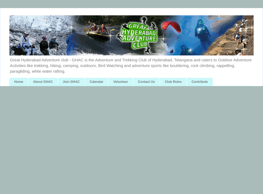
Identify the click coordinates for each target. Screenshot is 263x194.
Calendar (96, 82)
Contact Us (146, 82)
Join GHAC (71, 82)
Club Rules (173, 82)
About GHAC (43, 82)
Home (18, 82)
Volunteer (120, 82)
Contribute (200, 82)
